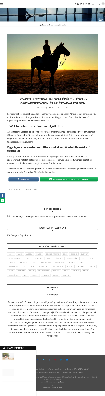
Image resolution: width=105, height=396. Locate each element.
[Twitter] (78, 3)
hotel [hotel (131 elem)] (87, 258)
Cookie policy (54, 374)
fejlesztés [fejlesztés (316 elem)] (40, 258)
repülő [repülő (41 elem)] (81, 267)
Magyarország (31, 189)
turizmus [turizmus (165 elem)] (21, 276)
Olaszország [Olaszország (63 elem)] (54, 267)
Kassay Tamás (47, 107)
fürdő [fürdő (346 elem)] (50, 258)
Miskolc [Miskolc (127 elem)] (11, 267)
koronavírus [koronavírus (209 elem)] (33, 263)
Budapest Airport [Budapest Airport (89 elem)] (15, 258)
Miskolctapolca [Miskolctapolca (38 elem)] (24, 267)
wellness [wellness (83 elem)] (77, 276)
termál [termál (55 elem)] (11, 276)
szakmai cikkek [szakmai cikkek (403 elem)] (71, 271)
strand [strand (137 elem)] (58, 271)
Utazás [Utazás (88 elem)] (32, 276)
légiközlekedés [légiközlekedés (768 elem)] (55, 263)
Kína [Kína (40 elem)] (43, 263)
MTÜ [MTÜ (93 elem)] (35, 267)
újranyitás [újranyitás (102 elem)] (12, 280)
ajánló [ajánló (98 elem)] (20, 254)
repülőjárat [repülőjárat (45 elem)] (13, 271)
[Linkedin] (86, 3)
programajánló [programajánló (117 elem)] (69, 267)
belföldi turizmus (15, 189)
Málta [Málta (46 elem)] (44, 267)
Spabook (61, 387)
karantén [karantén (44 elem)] (20, 263)
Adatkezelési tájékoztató (77, 374)
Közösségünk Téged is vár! (19, 235)
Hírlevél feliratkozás (73, 377)
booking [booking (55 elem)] (77, 254)
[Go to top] (52, 392)
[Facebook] (75, 3)
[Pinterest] (84, 3)
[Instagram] (81, 3)
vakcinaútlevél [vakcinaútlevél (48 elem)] (44, 276)
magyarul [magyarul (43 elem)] (83, 263)
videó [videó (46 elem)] (56, 276)
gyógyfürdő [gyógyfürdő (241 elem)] (61, 258)
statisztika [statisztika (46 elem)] (47, 271)
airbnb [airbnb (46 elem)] (11, 254)
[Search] (99, 3)
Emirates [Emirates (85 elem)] (29, 258)
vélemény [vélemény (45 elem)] (65, 276)
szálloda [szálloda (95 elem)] (84, 271)
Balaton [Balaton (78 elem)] (40, 254)
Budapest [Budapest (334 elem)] (87, 254)
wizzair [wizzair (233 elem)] (87, 276)
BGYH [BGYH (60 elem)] (67, 254)
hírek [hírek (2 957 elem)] (11, 263)
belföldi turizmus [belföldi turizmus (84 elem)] (54, 254)
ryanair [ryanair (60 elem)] (36, 271)
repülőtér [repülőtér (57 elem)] (25, 271)
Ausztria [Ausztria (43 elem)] (30, 254)
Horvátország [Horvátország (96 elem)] (76, 258)
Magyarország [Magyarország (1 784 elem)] (70, 263)
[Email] (89, 3)
